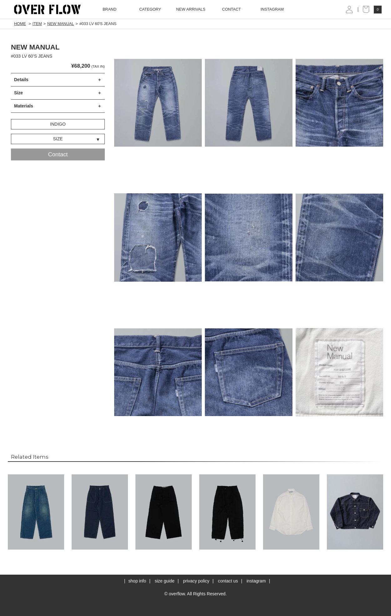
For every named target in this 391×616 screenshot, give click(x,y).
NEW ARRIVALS (191, 9)
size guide (165, 580)
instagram (256, 580)
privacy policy (196, 580)
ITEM (37, 24)
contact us (228, 580)
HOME (20, 24)
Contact (58, 154)
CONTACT (231, 9)
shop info (137, 580)
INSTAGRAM (272, 9)
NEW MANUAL (60, 24)
